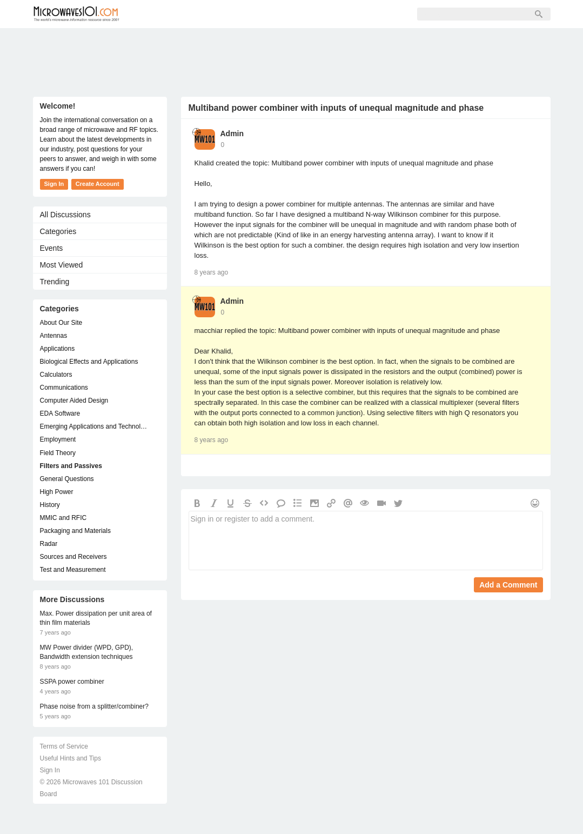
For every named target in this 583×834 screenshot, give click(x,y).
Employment (58, 439)
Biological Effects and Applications (89, 361)
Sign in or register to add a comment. (366, 540)
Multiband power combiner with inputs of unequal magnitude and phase (336, 107)
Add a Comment (508, 585)
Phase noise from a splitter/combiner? (94, 706)
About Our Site (61, 322)
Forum (155, 14)
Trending (55, 281)
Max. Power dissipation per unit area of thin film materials (96, 618)
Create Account (97, 184)
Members (202, 14)
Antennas (54, 335)
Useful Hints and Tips (70, 758)
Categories (58, 231)
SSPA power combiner (72, 681)
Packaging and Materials (75, 531)
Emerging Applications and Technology (94, 426)
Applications (57, 348)
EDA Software (60, 413)
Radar (49, 544)
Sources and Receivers (73, 557)
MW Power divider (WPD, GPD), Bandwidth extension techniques (86, 652)
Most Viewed (61, 265)
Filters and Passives (71, 466)
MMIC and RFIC (63, 518)
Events (51, 248)
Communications (64, 387)
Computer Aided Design (74, 400)
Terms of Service (64, 746)
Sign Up (252, 14)
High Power (56, 492)
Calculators (56, 374)
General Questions (67, 479)
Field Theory (58, 453)
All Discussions (65, 214)
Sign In (298, 14)
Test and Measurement (73, 569)
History (50, 505)
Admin (232, 133)
